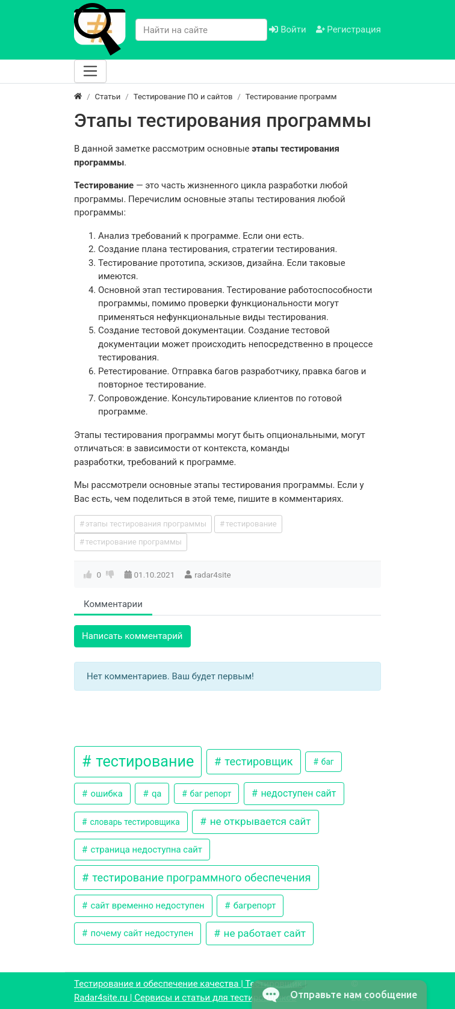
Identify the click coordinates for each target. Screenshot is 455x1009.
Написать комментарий (132, 636)
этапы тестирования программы (145, 523)
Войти (287, 29)
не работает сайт (263, 933)
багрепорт (253, 905)
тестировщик (257, 761)
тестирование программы (133, 541)
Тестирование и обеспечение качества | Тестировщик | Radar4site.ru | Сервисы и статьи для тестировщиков (190, 990)
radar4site (212, 574)
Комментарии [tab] (113, 604)
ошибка (105, 793)
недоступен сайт (297, 793)
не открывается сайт (259, 821)
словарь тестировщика (134, 822)
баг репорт (209, 793)
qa (155, 793)
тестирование (251, 523)
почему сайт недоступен (141, 933)
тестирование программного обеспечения (200, 877)
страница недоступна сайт (145, 849)
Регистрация (348, 29)
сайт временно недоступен (146, 905)
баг (326, 762)
